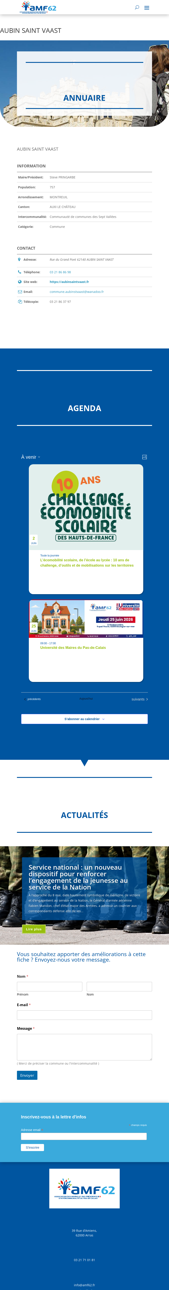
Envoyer (27, 1075)
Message (26, 1028)
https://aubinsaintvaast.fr (69, 282)
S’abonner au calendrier (82, 719)
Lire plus (34, 929)
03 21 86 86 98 (60, 272)
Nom (90, 994)
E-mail (24, 1005)
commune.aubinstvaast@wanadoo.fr (77, 292)
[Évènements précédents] (32, 699)
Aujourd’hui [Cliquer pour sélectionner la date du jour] (86, 698)
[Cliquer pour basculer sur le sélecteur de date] (30, 457)
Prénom (22, 994)
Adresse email (32, 1130)
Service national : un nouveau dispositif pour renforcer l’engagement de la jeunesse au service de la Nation (78, 877)
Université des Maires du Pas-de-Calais (73, 648)
